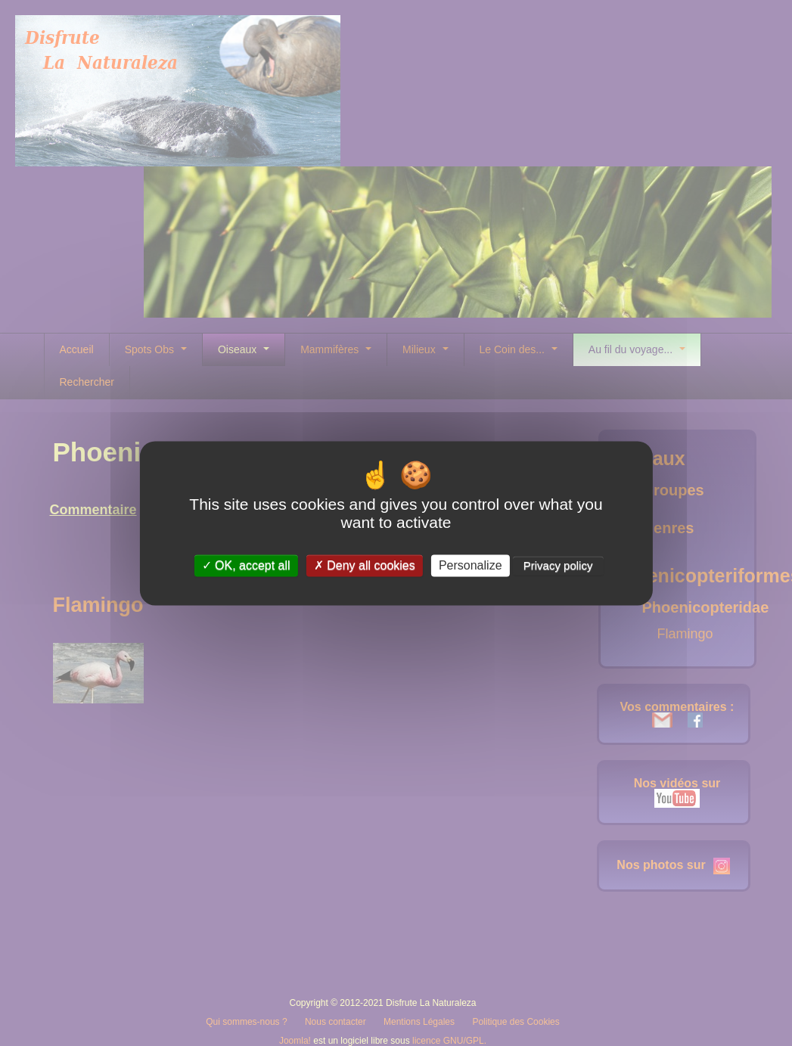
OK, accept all (246, 565)
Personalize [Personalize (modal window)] (470, 565)
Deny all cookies (364, 565)
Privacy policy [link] (558, 565)
